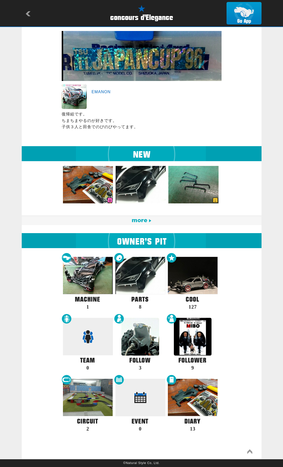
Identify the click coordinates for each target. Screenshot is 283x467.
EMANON (101, 92)
